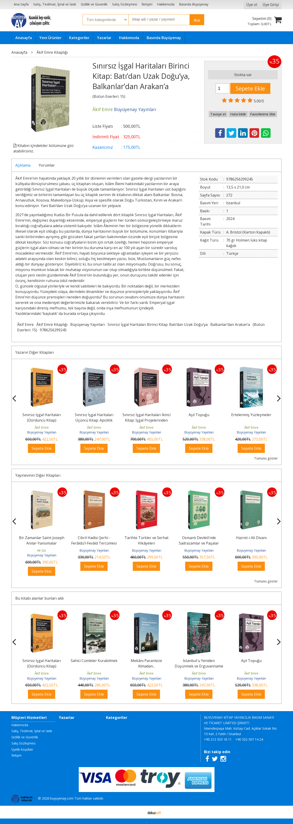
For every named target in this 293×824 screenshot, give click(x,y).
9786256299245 (53, 329)
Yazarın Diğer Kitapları (34, 352)
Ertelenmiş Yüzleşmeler (251, 414)
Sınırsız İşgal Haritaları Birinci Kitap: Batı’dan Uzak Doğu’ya (158, 324)
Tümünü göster (266, 458)
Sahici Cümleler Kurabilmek (94, 660)
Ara (197, 20)
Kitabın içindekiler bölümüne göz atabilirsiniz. (43, 148)
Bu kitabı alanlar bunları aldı (39, 598)
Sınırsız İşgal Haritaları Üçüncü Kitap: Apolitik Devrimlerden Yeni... (94, 420)
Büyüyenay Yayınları (87, 324)
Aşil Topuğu (199, 414)
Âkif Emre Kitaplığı (52, 324)
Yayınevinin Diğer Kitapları (37, 475)
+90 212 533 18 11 (218, 739)
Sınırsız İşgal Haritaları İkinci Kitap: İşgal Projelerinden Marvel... (146, 420)
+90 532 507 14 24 (249, 739)
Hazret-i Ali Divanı (251, 537)
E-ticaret (139, 812)
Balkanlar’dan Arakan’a (230, 324)
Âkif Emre (25, 324)
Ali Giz (41, 550)
